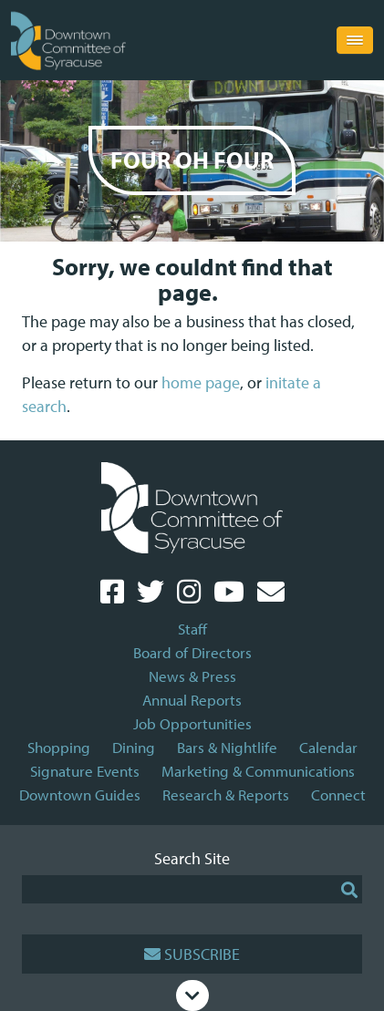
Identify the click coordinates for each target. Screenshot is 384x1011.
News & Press (192, 676)
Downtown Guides (79, 794)
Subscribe (192, 954)
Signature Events (85, 770)
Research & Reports (225, 794)
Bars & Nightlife (227, 747)
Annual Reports (192, 699)
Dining (133, 747)
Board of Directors (192, 652)
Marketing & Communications (258, 770)
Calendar (328, 747)
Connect (338, 794)
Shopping (58, 747)
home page (200, 382)
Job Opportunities (192, 723)
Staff (192, 628)
